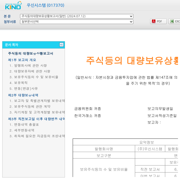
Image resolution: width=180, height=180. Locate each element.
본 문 (7, 16)
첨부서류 (10, 22)
